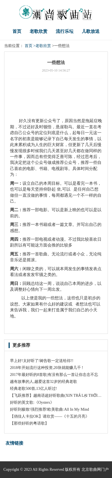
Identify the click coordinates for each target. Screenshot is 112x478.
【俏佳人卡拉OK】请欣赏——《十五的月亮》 (49, 416)
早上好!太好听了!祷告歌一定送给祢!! (41, 361)
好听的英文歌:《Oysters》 (32, 402)
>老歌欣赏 (42, 46)
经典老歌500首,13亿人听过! (33, 388)
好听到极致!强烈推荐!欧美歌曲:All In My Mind (49, 409)
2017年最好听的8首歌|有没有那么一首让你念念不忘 (54, 375)
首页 (16, 31)
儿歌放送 (91, 31)
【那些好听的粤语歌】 (29, 423)
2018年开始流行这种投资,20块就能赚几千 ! (46, 368)
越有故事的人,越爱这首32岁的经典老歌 (43, 382)
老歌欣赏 (38, 31)
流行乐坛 (64, 31)
